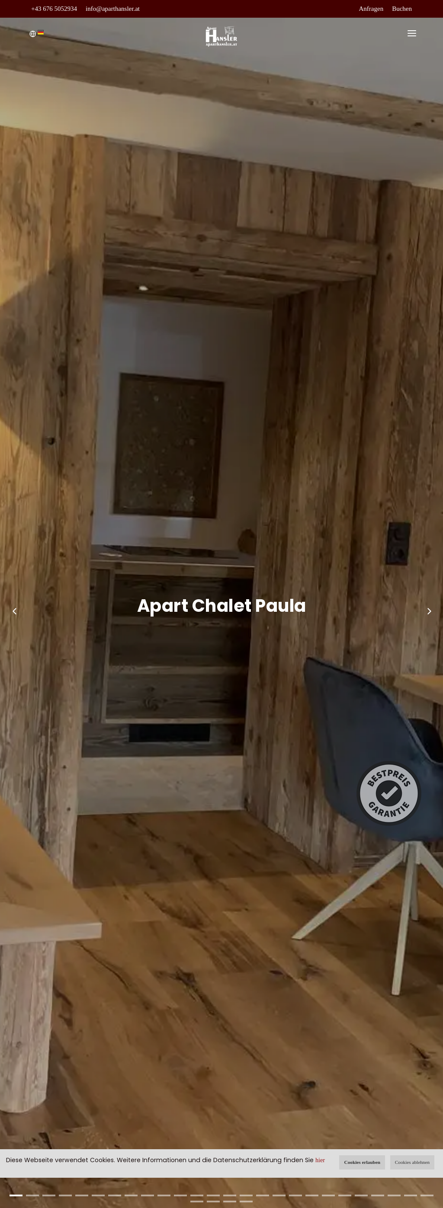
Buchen (402, 8)
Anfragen (371, 8)
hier (320, 1160)
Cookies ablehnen (412, 1162)
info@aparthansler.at (113, 8)
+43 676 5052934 (54, 8)
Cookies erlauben (362, 1162)
